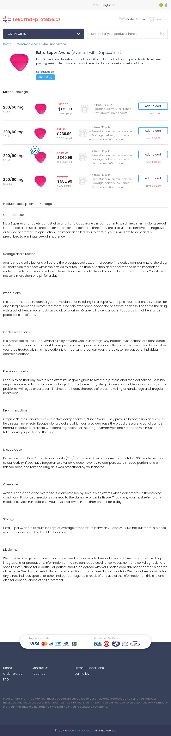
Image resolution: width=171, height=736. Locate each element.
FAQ (6, 679)
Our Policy (82, 674)
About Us (38, 674)
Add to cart (153, 106)
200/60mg (45, 77)
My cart (158, 19)
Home (7, 44)
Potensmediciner (26, 44)
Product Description (18, 203)
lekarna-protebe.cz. (81, 730)
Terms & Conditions (89, 668)
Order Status (132, 19)
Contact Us (40, 668)
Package (45, 203)
